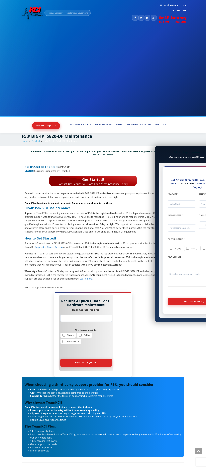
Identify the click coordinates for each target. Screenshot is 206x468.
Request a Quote (46, 125)
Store (119, 124)
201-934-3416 (179, 10)
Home (25, 141)
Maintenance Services (139, 124)
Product (36, 141)
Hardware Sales (104, 124)
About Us (160, 124)
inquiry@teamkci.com (175, 5)
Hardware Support (80, 124)
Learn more (86, 278)
